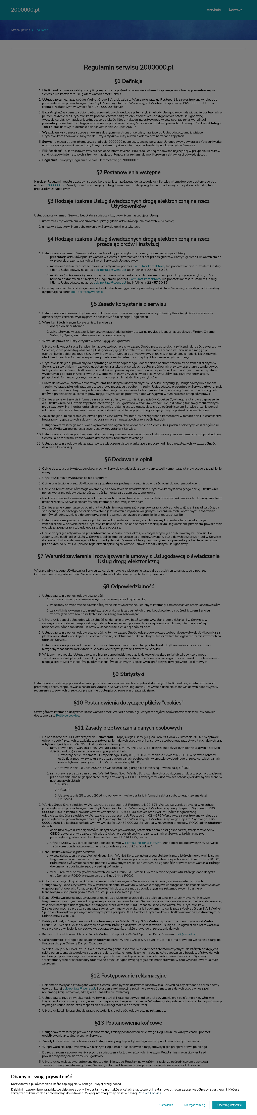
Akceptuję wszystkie (229, 1105)
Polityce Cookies (149, 1093)
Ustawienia (166, 1105)
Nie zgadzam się (194, 1105)
